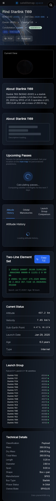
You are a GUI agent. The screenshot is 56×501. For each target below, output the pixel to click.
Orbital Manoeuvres (26, 211)
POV (8, 38)
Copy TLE (41, 259)
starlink (19, 27)
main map (24, 161)
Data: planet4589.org (40, 495)
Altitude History (10, 211)
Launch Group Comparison (44, 211)
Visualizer (24, 38)
